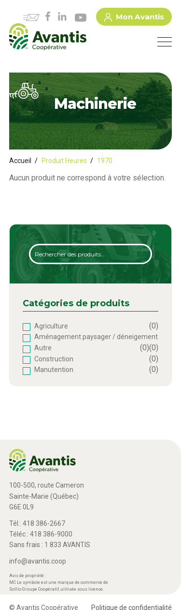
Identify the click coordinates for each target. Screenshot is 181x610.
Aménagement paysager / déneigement (96, 337)
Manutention (53, 369)
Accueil (20, 160)
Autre (43, 348)
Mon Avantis (134, 18)
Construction (53, 359)
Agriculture (51, 326)
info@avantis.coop (37, 561)
